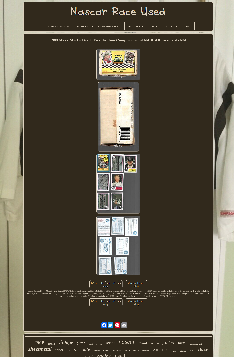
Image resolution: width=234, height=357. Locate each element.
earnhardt (161, 349)
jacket (168, 342)
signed (183, 351)
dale (86, 349)
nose (136, 350)
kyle (175, 351)
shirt (91, 344)
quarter (96, 351)
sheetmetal (40, 349)
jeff (81, 343)
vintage (65, 342)
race (39, 342)
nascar (127, 341)
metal (182, 343)
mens (145, 350)
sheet (59, 350)
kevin (127, 350)
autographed (196, 344)
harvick (117, 350)
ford (76, 350)
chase (203, 349)
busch (155, 343)
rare (68, 351)
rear (106, 350)
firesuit (143, 343)
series (110, 342)
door (192, 350)
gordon (51, 344)
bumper (99, 344)
